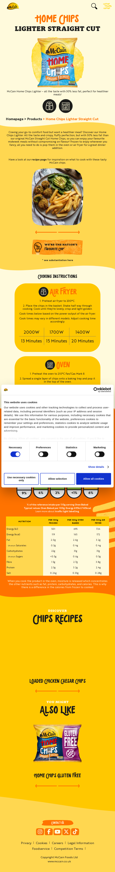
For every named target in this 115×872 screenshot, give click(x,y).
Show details (96, 467)
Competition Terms (68, 848)
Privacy (26, 843)
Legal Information (81, 843)
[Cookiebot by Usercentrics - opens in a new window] (96, 389)
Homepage (14, 118)
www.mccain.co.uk (59, 861)
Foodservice (41, 848)
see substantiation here (58, 260)
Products (34, 118)
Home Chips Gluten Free (57, 775)
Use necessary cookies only (21, 479)
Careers (57, 843)
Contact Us (57, 822)
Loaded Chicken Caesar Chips (58, 681)
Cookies (41, 843)
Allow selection (57, 478)
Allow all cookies (93, 478)
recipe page (39, 159)
